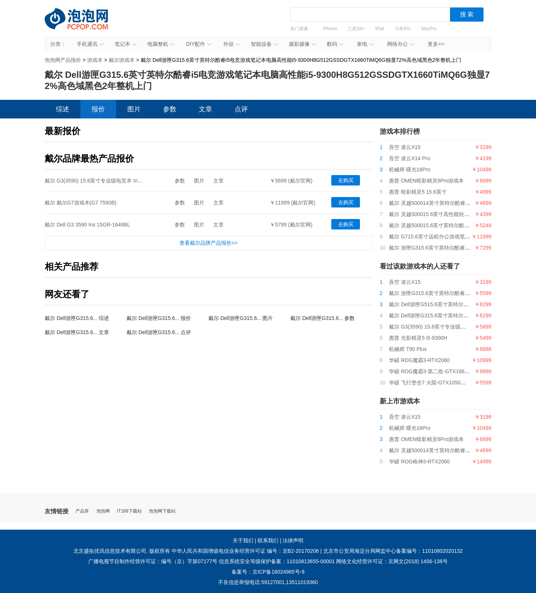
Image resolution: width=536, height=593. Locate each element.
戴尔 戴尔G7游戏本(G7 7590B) (81, 203)
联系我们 (268, 540)
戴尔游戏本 (122, 60)
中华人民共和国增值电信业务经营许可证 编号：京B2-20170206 (245, 551)
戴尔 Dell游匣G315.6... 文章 (77, 332)
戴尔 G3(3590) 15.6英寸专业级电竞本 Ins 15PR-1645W (109, 181)
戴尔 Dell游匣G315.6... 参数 (322, 318)
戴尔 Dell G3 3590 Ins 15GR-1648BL (87, 225)
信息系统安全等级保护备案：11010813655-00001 (277, 561)
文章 (205, 109)
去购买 (346, 180)
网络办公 (400, 44)
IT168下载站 (129, 511)
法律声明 (293, 540)
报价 (98, 109)
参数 (169, 109)
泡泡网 (103, 511)
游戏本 (95, 60)
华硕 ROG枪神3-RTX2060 (419, 461)
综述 (62, 109)
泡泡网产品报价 (84, 24)
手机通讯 (90, 44)
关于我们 (243, 540)
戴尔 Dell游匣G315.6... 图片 (240, 318)
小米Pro (403, 28)
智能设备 (264, 44)
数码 (335, 44)
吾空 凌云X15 (405, 147)
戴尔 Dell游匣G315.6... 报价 (159, 318)
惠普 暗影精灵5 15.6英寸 (418, 192)
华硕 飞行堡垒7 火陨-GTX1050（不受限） (437, 383)
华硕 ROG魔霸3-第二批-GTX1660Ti (430, 371)
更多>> (436, 44)
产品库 (82, 511)
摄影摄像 (302, 44)
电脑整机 (161, 44)
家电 (365, 44)
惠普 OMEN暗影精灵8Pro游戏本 (426, 181)
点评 (241, 109)
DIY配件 (198, 44)
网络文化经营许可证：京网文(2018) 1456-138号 (392, 561)
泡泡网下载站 (162, 511)
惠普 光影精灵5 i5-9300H (418, 338)
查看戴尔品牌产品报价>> (208, 243)
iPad (379, 28)
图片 (134, 109)
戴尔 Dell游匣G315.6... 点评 (159, 332)
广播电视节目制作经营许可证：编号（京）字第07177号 (152, 561)
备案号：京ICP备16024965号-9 (268, 572)
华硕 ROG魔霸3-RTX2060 (419, 360)
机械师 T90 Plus (408, 349)
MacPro (429, 28)
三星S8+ (356, 28)
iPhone (330, 28)
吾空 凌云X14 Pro (409, 158)
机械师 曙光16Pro (409, 169)
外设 (231, 44)
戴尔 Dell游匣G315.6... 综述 (77, 318)
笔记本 (126, 44)
